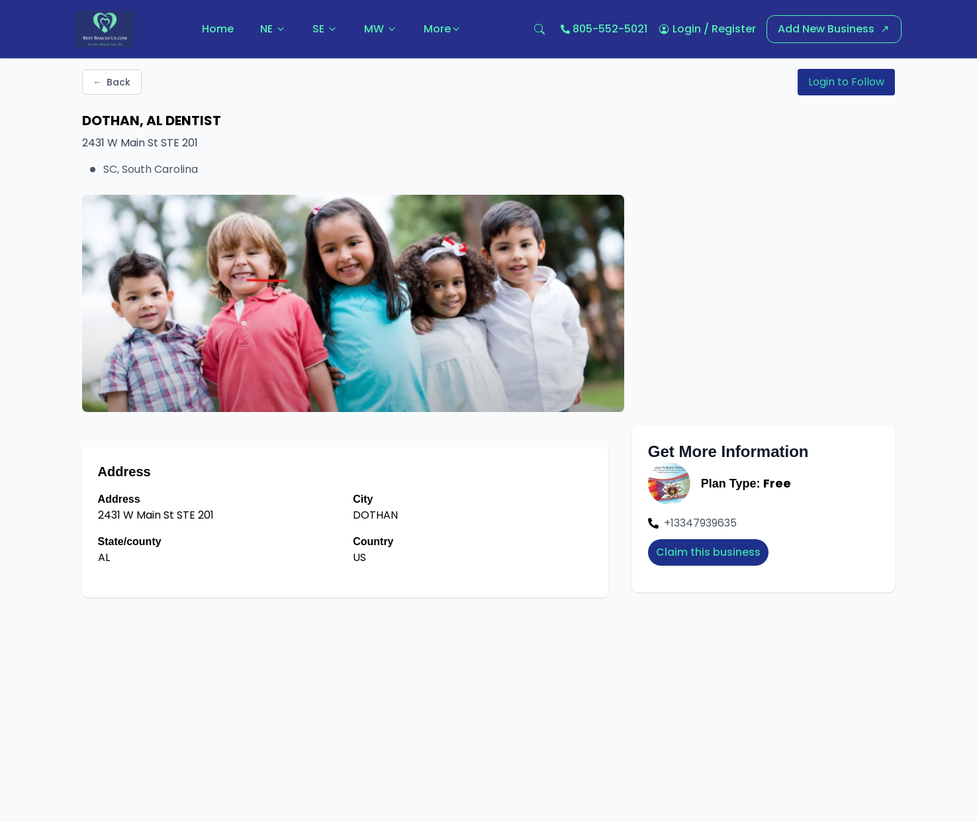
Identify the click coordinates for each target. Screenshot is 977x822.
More (442, 28)
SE (325, 28)
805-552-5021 (610, 28)
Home (218, 28)
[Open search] (539, 29)
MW (380, 28)
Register (734, 28)
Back (111, 82)
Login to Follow (846, 81)
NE (273, 28)
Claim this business (708, 552)
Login (687, 28)
